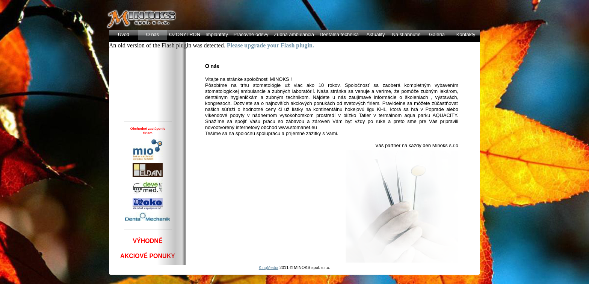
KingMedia (268, 267)
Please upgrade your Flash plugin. (270, 45)
